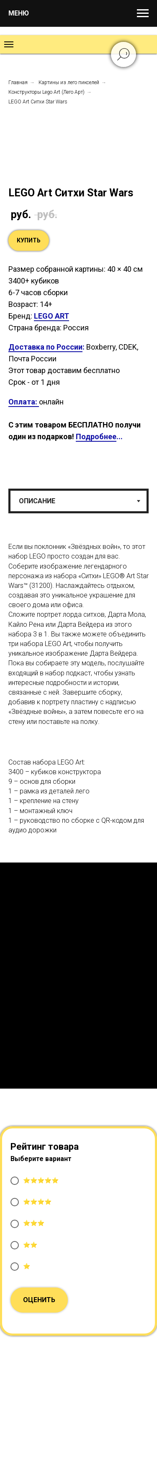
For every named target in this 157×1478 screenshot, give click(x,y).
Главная (18, 82)
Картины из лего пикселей (69, 82)
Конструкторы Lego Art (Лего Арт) (46, 92)
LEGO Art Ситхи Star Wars (37, 102)
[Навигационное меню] (143, 13)
